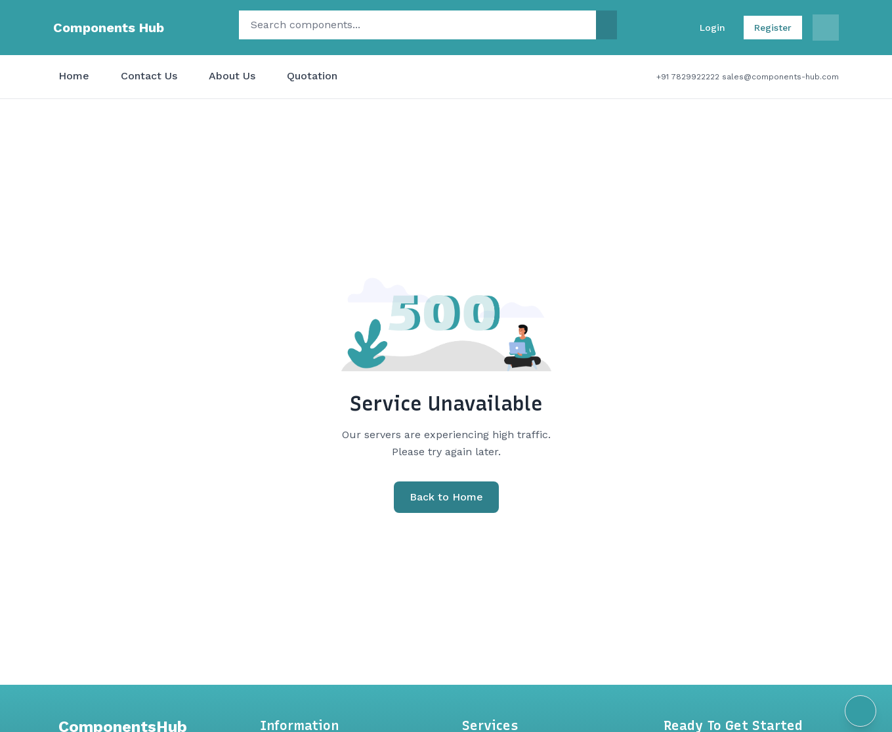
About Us (232, 76)
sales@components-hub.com (780, 76)
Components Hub (108, 27)
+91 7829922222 (687, 76)
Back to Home (446, 497)
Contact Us (149, 76)
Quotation (312, 76)
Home (73, 76)
